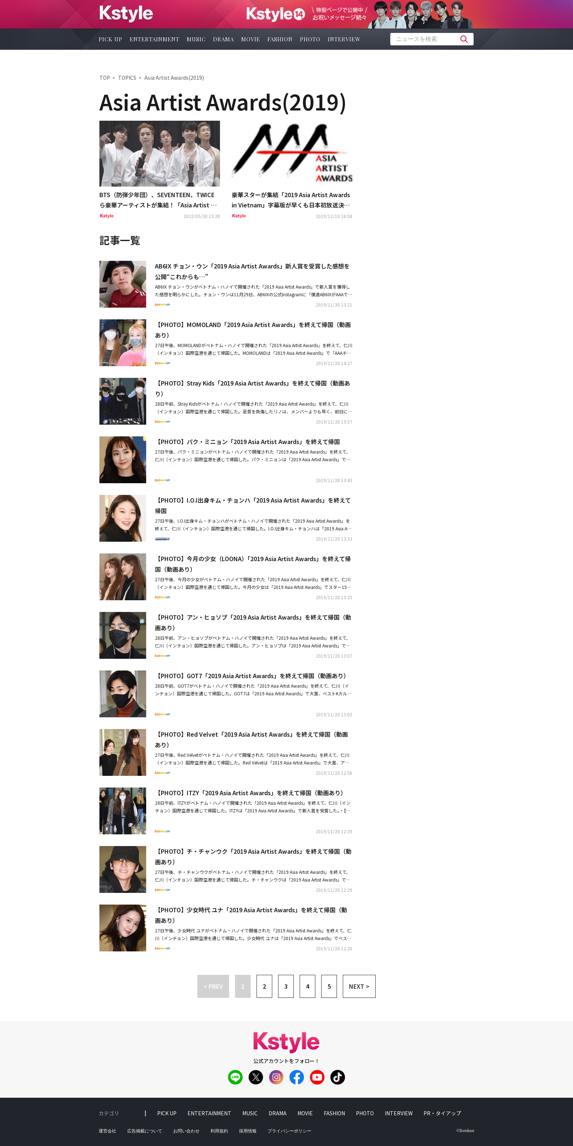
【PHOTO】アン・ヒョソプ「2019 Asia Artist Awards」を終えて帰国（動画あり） (253, 622)
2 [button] (264, 986)
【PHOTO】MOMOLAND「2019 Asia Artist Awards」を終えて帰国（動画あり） (253, 329)
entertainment (154, 39)
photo (310, 39)
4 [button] (307, 986)
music (196, 39)
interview (344, 39)
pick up (110, 39)
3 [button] (286, 986)
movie (250, 39)
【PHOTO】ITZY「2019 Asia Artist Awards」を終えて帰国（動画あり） (250, 792)
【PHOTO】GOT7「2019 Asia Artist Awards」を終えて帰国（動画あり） (252, 675)
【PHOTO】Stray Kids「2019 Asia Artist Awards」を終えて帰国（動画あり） (252, 388)
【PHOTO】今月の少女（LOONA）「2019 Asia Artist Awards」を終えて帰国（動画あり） (253, 564)
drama (223, 39)
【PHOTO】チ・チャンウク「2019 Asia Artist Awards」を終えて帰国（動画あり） (253, 856)
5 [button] (329, 986)
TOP (104, 77)
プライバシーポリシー (289, 1131)
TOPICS (127, 77)
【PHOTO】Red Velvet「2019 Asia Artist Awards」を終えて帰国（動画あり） (251, 739)
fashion (280, 39)
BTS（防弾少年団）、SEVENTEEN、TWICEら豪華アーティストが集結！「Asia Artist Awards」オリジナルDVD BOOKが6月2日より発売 (159, 200)
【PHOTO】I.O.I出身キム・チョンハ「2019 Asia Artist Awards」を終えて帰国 (253, 505)
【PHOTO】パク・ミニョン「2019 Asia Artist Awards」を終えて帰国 (247, 441)
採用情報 (248, 1131)
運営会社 (107, 1131)
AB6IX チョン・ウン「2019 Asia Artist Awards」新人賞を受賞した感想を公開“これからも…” (252, 271)
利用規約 (219, 1131)
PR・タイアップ (442, 1113)
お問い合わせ (186, 1131)
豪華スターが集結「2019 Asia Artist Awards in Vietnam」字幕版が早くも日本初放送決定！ (291, 200)
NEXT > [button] (359, 986)
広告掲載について (144, 1131)
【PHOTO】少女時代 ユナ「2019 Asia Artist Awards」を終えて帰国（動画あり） (251, 915)
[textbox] (432, 39)
